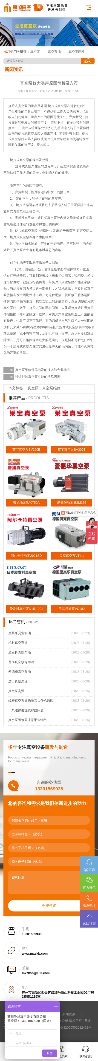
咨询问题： (49, 882)
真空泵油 (54, 52)
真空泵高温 (16, 691)
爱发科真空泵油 (19, 652)
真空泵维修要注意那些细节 (27, 720)
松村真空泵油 (18, 643)
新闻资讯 (68, 1014)
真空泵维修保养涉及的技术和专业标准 (42, 370)
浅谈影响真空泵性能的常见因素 (37, 377)
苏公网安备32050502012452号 (69, 1027)
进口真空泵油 (18, 681)
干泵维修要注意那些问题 (26, 710)
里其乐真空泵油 (19, 633)
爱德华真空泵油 (19, 671)
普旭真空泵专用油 (21, 662)
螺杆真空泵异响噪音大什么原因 (30, 700)
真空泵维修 (51, 388)
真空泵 (35, 52)
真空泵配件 (77, 52)
